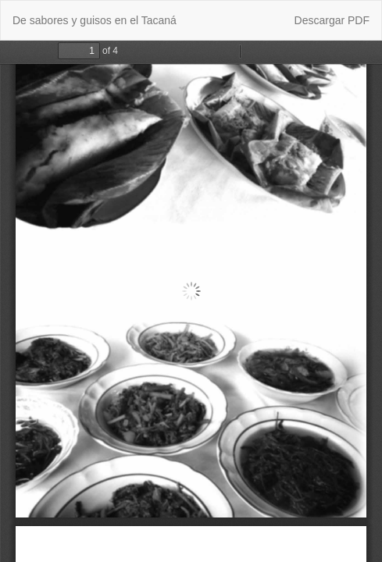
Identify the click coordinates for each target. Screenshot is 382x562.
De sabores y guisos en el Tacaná (94, 20)
